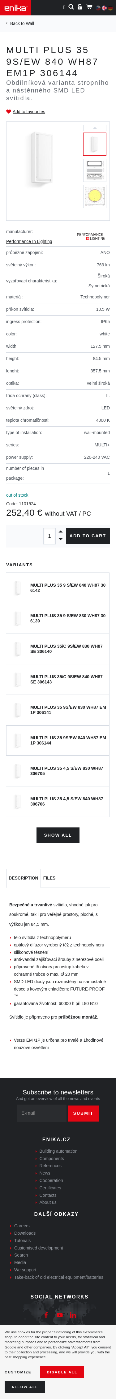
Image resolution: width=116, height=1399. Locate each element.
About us (48, 1202)
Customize (18, 1372)
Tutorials (22, 1240)
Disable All (62, 1372)
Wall (30, 23)
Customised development (38, 1247)
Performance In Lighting (29, 241)
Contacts (48, 1195)
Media (20, 1262)
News (45, 1173)
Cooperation (51, 1180)
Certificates (50, 1187)
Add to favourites (29, 111)
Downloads (25, 1233)
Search (21, 1255)
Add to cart (88, 535)
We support (25, 1269)
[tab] (23, 878)
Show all (58, 835)
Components (52, 1158)
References (51, 1165)
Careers (22, 1225)
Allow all (24, 1387)
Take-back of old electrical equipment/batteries (58, 1277)
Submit (83, 1113)
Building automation (59, 1151)
